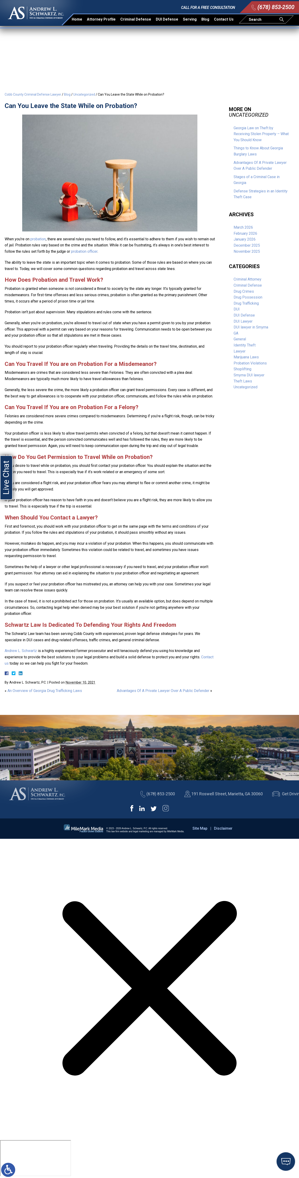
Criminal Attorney (247, 279)
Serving (190, 18)
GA (236, 333)
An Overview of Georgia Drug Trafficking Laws (44, 690)
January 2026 (245, 239)
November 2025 (247, 251)
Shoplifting (242, 369)
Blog (205, 18)
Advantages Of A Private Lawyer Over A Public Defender (163, 690)
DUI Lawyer (243, 321)
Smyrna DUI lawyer (249, 375)
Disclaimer (223, 828)
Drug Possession (248, 297)
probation (38, 239)
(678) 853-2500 (275, 5)
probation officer (84, 251)
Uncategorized (84, 94)
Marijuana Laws (246, 357)
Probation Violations (250, 363)
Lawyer (240, 351)
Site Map (199, 828)
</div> (35, 1158)
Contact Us (224, 18)
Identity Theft (245, 345)
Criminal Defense (135, 18)
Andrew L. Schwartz (21, 650)
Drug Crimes (244, 291)
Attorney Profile (101, 18)
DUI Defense (167, 18)
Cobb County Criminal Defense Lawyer (33, 94)
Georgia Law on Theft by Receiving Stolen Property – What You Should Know (261, 134)
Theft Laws (243, 381)
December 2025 (247, 245)
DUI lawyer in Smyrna (251, 327)
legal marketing (141, 831)
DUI (237, 309)
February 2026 (245, 233)
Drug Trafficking (246, 303)
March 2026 (243, 227)
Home (77, 18)
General (240, 339)
